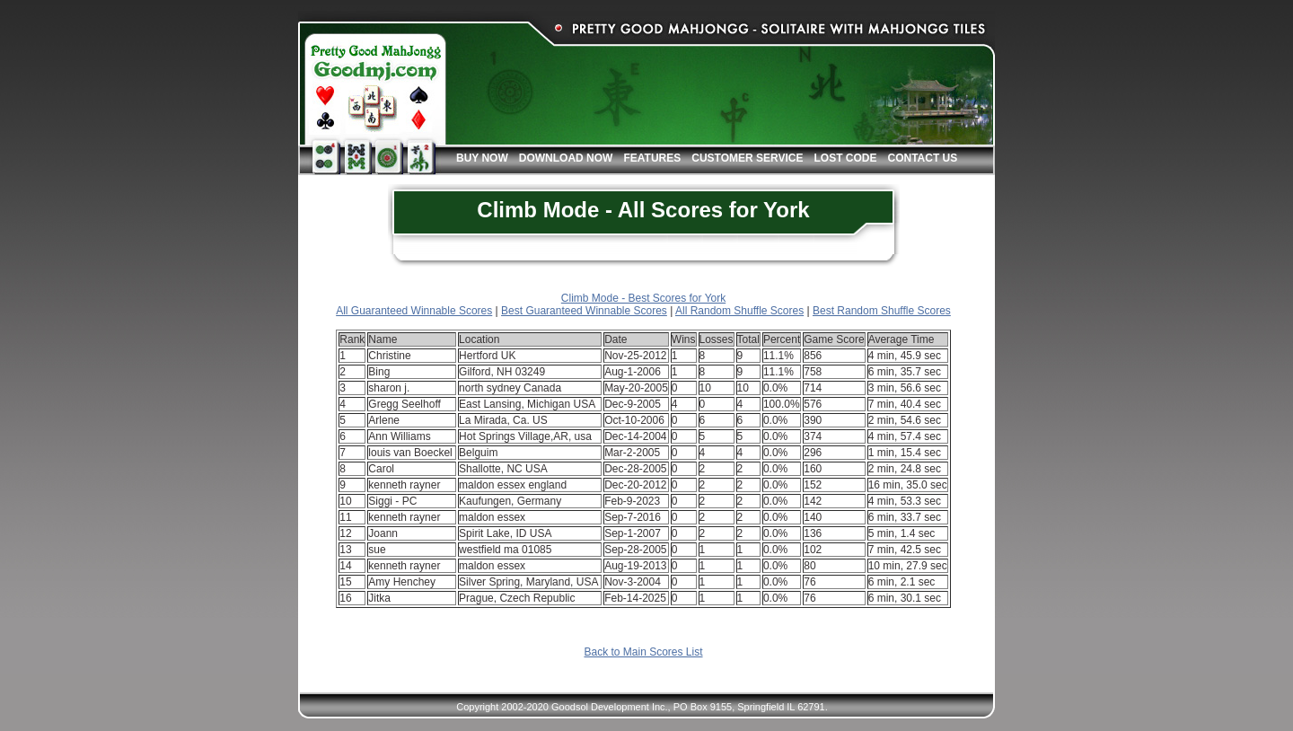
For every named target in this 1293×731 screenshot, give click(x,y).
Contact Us (922, 158)
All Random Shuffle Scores (739, 310)
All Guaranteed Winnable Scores (414, 310)
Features (652, 158)
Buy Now (482, 158)
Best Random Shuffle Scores (882, 310)
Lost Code (845, 158)
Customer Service (747, 158)
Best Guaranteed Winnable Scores (584, 310)
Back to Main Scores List (643, 652)
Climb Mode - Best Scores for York (643, 298)
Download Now (566, 158)
